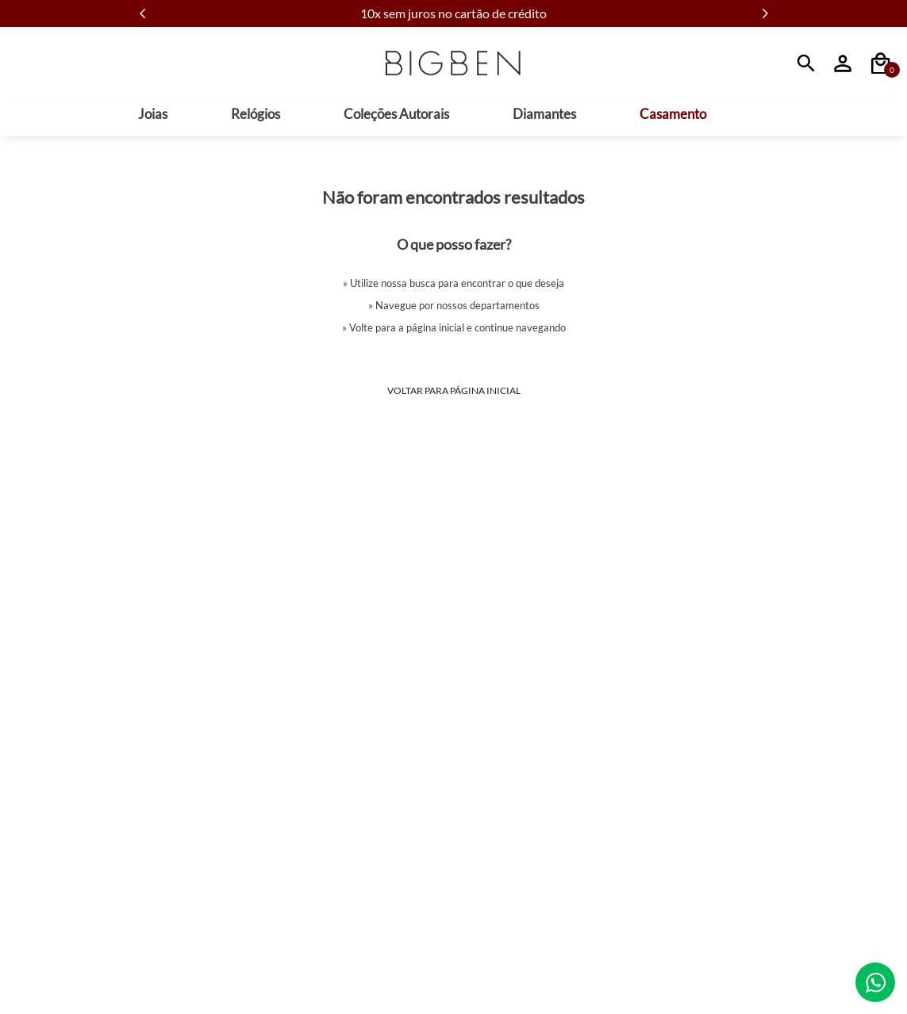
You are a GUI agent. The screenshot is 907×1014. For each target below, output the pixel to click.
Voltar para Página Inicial (454, 390)
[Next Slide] (764, 13)
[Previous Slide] (142, 13)
